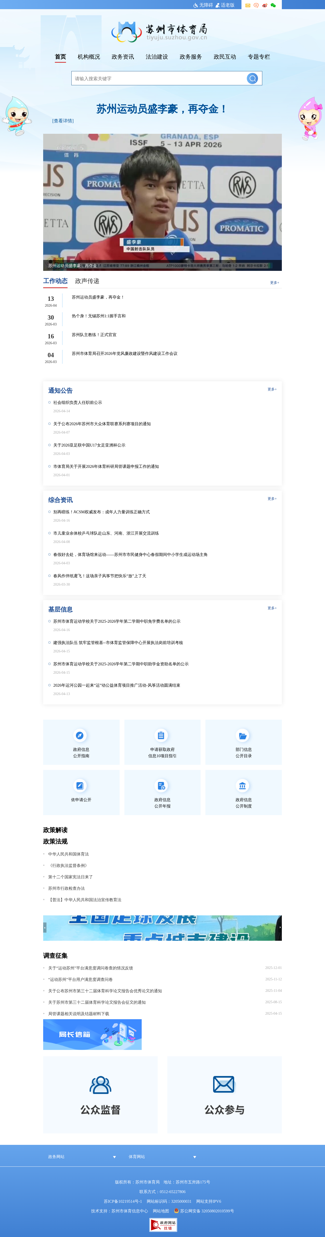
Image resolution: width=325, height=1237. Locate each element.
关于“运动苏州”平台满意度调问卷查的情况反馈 (90, 968)
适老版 (225, 4)
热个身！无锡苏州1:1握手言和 (99, 315)
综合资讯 (60, 499)
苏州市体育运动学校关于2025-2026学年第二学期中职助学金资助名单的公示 (121, 664)
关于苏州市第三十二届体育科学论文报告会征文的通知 (97, 1002)
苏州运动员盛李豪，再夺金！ (162, 108)
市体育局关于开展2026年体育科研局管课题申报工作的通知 (106, 466)
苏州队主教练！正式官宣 (94, 334)
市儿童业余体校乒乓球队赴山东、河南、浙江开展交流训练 (106, 533)
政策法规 (55, 840)
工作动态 (55, 280)
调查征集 (55, 955)
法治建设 (157, 56)
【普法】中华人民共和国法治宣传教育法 (84, 899)
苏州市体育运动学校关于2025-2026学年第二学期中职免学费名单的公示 (117, 621)
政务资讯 (123, 56)
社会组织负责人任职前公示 (77, 402)
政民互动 (225, 56)
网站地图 (161, 1211)
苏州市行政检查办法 (66, 888)
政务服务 (191, 56)
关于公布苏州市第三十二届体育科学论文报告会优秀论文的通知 (105, 990)
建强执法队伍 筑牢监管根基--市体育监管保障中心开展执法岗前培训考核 (118, 642)
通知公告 (60, 390)
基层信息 (60, 608)
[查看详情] (63, 120)
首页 (60, 56)
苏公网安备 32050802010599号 (207, 1211)
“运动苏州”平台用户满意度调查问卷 (80, 979)
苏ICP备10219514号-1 (123, 1201)
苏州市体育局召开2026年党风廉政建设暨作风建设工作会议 (124, 353)
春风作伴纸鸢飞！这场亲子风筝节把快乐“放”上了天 (99, 575)
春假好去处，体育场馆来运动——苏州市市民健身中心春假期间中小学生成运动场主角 (130, 554)
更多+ (274, 282)
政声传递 (87, 280)
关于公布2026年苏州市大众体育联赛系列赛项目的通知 (102, 423)
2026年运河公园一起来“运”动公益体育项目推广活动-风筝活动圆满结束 (116, 685)
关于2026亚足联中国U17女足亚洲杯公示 (89, 445)
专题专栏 (259, 56)
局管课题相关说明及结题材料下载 (78, 1013)
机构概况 (89, 56)
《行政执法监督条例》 (68, 865)
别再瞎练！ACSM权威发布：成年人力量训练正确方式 (101, 511)
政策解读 (55, 829)
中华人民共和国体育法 (68, 854)
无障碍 (203, 4)
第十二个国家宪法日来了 (70, 876)
